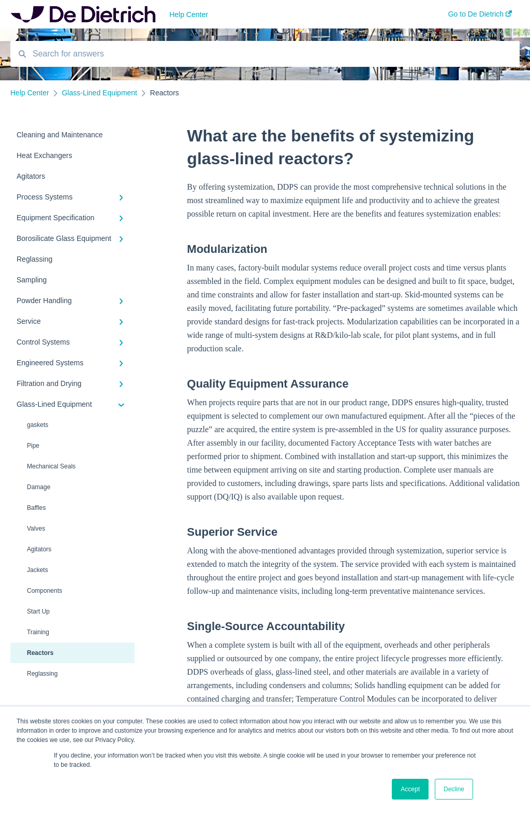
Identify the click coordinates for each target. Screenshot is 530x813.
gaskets (37, 425)
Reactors (40, 653)
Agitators (39, 549)
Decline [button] (454, 789)
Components (44, 590)
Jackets (37, 570)
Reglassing (42, 673)
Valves (36, 528)
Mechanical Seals (51, 466)
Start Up (38, 611)
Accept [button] (410, 789)
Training (38, 632)
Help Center (188, 14)
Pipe (33, 445)
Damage (38, 487)
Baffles (36, 507)
